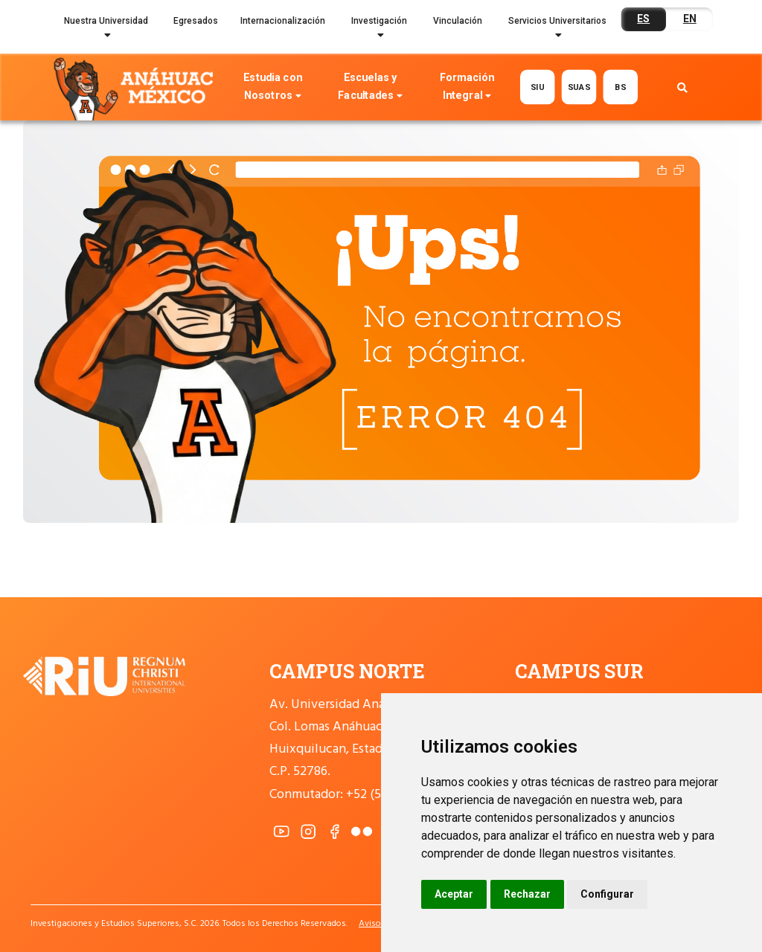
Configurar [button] (607, 894)
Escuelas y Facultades (370, 88)
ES (643, 19)
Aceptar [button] (454, 894)
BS (620, 87)
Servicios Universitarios (557, 30)
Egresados (195, 21)
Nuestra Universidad (106, 30)
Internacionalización (282, 21)
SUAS (578, 87)
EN (690, 19)
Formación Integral (467, 88)
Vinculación (457, 21)
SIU (538, 87)
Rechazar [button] (527, 894)
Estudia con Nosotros (272, 88)
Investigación (379, 30)
